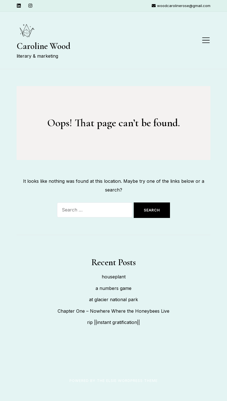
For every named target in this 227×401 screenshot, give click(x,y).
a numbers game (113, 288)
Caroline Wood (44, 45)
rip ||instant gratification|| (113, 322)
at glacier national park (113, 299)
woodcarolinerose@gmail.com (181, 5)
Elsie (111, 380)
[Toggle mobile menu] (205, 40)
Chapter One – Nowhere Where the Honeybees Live (113, 311)
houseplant (114, 277)
